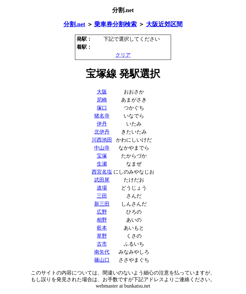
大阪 (102, 91)
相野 (102, 220)
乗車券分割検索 (115, 24)
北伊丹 (102, 132)
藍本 (102, 228)
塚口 (102, 107)
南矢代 (102, 252)
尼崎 (102, 99)
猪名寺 (102, 115)
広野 (102, 212)
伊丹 (102, 124)
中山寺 (102, 148)
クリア (123, 55)
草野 (102, 236)
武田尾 (102, 180)
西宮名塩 (102, 172)
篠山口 (102, 260)
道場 (102, 188)
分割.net (74, 24)
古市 (102, 244)
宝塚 (102, 156)
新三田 (102, 204)
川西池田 (102, 140)
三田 (102, 196)
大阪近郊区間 (164, 24)
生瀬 (102, 164)
